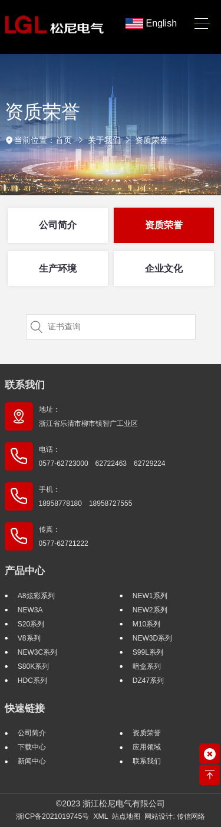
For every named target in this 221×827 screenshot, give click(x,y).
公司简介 (58, 225)
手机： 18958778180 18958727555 (86, 496)
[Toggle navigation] (201, 24)
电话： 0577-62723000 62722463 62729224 (102, 456)
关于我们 (104, 140)
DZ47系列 (148, 680)
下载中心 (32, 747)
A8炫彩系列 (36, 596)
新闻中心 (32, 761)
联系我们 (25, 385)
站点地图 (126, 816)
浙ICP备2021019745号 (53, 816)
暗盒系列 (147, 666)
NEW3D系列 (152, 638)
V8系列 (29, 638)
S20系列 (31, 624)
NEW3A (30, 610)
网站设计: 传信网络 (174, 816)
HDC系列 (32, 680)
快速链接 (25, 708)
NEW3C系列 (37, 652)
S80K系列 (33, 666)
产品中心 (25, 570)
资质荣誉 (151, 140)
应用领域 (147, 747)
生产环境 (58, 269)
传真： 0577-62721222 (63, 536)
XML (100, 816)
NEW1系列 (150, 596)
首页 (63, 140)
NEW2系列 (150, 610)
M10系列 (146, 624)
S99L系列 (148, 652)
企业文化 (164, 269)
